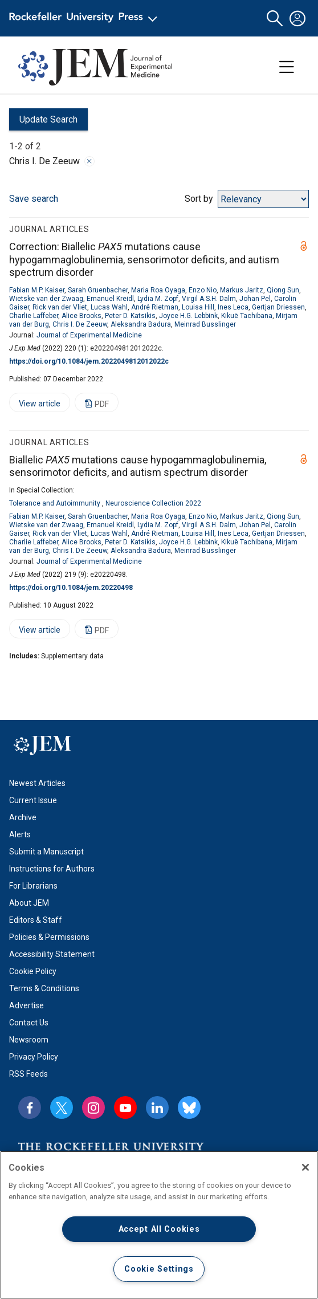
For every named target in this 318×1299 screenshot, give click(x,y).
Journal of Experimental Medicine (89, 335)
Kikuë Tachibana (246, 316)
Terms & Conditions (44, 988)
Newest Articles (37, 783)
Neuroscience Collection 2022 (153, 503)
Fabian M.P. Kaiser (36, 290)
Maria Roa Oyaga (158, 290)
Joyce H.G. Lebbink (188, 316)
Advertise (26, 1005)
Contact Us (28, 1022)
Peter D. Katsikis (130, 316)
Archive (22, 817)
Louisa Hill (198, 307)
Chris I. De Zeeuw (79, 324)
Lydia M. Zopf (157, 299)
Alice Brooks (81, 316)
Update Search (43, 122)
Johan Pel (255, 299)
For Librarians (33, 885)
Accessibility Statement (52, 954)
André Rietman (154, 307)
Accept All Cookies (159, 1229)
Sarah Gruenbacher (98, 290)
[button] (275, 18)
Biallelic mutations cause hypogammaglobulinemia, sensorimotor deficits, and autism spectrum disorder (137, 466)
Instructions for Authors (52, 868)
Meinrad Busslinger (205, 324)
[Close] (305, 1167)
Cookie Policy (32, 971)
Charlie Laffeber (33, 316)
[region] (159, 1225)
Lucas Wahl (109, 307)
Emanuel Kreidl (110, 299)
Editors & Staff (35, 920)
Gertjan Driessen (278, 307)
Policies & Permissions (49, 937)
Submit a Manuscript (46, 851)
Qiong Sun (283, 290)
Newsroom (28, 1039)
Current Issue (33, 800)
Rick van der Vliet (59, 307)
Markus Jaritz (241, 290)
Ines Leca (233, 307)
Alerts (20, 834)
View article (34, 405)
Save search (33, 198)
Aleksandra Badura (141, 324)
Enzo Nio (203, 290)
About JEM (29, 902)
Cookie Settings (159, 1269)
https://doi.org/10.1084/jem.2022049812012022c (89, 361)
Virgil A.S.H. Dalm (209, 299)
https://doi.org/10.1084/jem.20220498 (71, 588)
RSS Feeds (28, 1073)
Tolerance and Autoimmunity (54, 503)
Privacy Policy (33, 1056)
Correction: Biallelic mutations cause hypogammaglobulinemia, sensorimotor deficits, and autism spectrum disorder (144, 259)
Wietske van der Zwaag (46, 299)
